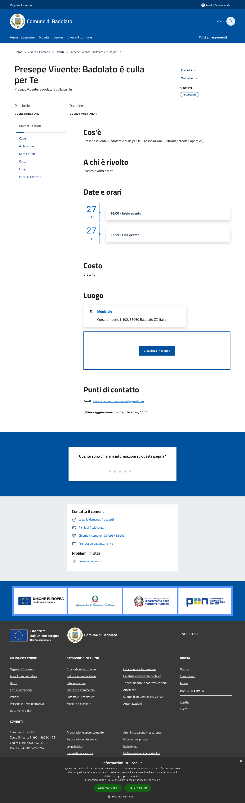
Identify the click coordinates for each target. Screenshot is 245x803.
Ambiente (129, 689)
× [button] (240, 761)
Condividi (189, 70)
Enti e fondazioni (21, 690)
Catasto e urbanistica (80, 696)
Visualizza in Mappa (157, 350)
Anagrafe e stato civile (81, 669)
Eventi (60, 52)
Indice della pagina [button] (30, 126)
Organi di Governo (21, 669)
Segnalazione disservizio (82, 739)
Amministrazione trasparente (142, 732)
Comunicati (187, 676)
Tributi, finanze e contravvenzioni (145, 683)
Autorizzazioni (132, 703)
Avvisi (184, 683)
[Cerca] (230, 21)
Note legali (130, 746)
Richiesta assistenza (80, 753)
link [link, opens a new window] (159, 780)
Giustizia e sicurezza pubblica (142, 676)
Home (18, 52)
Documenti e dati (21, 710)
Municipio (104, 311)
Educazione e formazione (139, 669)
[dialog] (122, 780)
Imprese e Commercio (81, 690)
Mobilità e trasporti (79, 703)
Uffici (13, 683)
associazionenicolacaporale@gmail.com (118, 401)
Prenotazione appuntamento (85, 732)
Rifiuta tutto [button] (138, 787)
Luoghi (184, 702)
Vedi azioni (189, 78)
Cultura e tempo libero (81, 676)
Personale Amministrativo (27, 703)
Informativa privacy (136, 739)
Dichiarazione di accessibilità (141, 753)
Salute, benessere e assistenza (143, 696)
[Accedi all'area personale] (215, 5)
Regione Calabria (21, 5)
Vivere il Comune (39, 52)
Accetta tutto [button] (107, 788)
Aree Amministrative (23, 676)
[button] (122, 796)
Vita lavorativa (76, 683)
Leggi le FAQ (75, 746)
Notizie (184, 669)
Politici (14, 696)
